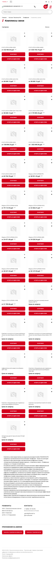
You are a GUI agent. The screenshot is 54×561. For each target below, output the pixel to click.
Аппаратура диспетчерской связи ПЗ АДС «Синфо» (13, 436)
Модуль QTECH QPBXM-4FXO (10, 237)
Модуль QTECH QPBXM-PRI (36, 174)
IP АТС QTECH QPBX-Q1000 (36, 142)
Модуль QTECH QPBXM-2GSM (10, 268)
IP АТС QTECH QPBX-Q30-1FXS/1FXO (12, 110)
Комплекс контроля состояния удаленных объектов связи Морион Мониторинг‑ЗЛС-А (13, 335)
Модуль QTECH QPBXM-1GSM (10, 300)
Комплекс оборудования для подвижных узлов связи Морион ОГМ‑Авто (13, 403)
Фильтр (47, 27)
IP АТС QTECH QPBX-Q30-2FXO (37, 79)
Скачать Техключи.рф (34, 532)
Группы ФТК (9, 554)
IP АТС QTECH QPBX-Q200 (9, 142)
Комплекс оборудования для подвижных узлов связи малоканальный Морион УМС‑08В (40, 370)
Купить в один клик (13, 59)
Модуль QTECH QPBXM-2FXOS (37, 268)
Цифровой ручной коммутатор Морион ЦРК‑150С (12, 369)
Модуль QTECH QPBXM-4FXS (36, 205)
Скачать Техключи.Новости (13, 532)
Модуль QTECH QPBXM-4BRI (36, 237)
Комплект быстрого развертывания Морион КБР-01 (39, 301)
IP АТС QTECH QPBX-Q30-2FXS (10, 79)
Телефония (26, 17)
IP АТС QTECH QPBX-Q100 (9, 174)
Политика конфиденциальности (11, 558)
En (11, 1)
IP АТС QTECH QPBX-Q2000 (36, 110)
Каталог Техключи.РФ (15, 17)
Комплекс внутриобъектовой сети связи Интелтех (40, 403)
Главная (4, 17)
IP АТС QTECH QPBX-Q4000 (36, 47)
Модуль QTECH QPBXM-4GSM (10, 205)
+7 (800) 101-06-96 (34, 6)
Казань (5, 1)
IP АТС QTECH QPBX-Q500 (9, 47)
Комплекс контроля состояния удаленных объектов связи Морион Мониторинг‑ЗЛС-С (40, 335)
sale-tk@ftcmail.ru (29, 513)
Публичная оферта (7, 556)
